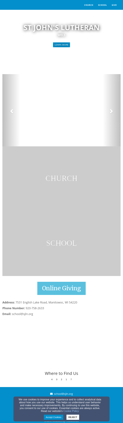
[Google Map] (61, 344)
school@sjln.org (63, 394)
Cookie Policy (71, 411)
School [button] (102, 5)
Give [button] (114, 5)
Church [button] (88, 5)
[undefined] (61, 178)
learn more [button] (62, 44)
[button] (11, 110)
